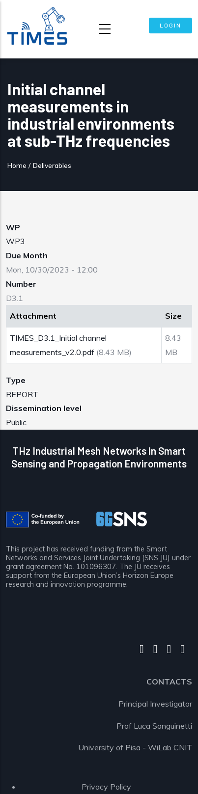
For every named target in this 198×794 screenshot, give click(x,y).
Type (16, 380)
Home (17, 165)
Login (170, 25)
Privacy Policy (106, 787)
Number (21, 284)
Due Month (27, 255)
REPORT (22, 394)
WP (13, 227)
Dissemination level (44, 408)
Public (16, 422)
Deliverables (52, 165)
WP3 (15, 241)
